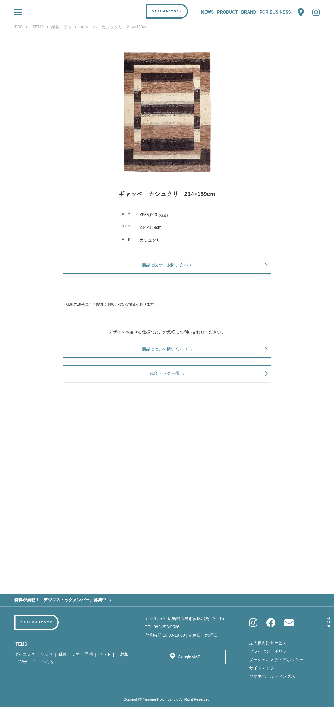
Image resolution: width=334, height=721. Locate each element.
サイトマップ (261, 682)
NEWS (207, 12)
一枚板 (122, 668)
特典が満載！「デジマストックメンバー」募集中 (60, 614)
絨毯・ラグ (61, 27)
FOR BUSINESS (275, 12)
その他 (47, 676)
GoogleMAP (189, 671)
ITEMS (37, 27)
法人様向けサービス (268, 657)
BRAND (248, 12)
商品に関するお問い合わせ (167, 268)
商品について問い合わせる (167, 356)
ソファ (46, 668)
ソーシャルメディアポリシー (276, 674)
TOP (18, 27)
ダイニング (24, 668)
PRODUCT (227, 12)
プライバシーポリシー (270, 665)
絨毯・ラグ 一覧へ (166, 383)
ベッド (104, 668)
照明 (89, 668)
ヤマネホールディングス (272, 690)
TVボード (26, 676)
